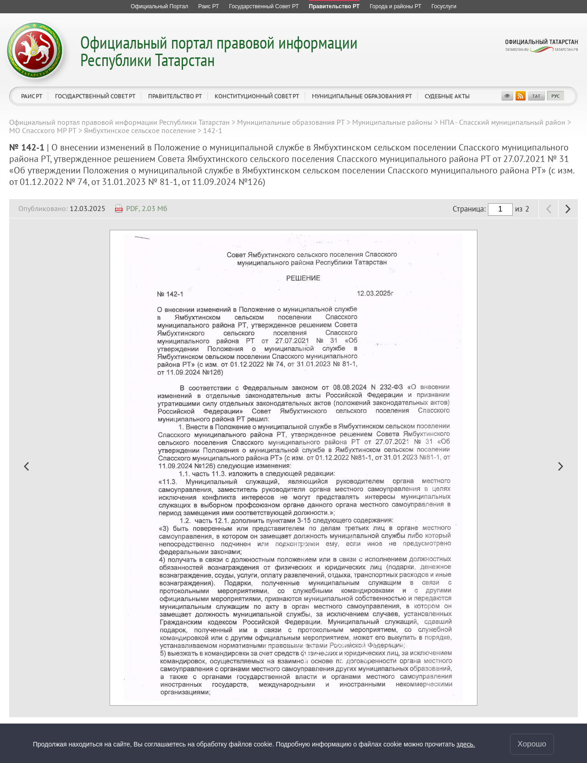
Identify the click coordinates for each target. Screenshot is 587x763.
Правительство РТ (175, 96)
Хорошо (532, 744)
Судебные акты (447, 96)
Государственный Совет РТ (95, 96)
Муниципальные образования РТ (362, 96)
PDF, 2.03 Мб (146, 208)
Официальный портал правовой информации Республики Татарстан (219, 51)
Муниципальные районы (392, 122)
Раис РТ (31, 96)
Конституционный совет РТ (257, 96)
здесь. (466, 744)
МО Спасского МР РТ (43, 130)
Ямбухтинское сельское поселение (140, 130)
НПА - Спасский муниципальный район (502, 122)
